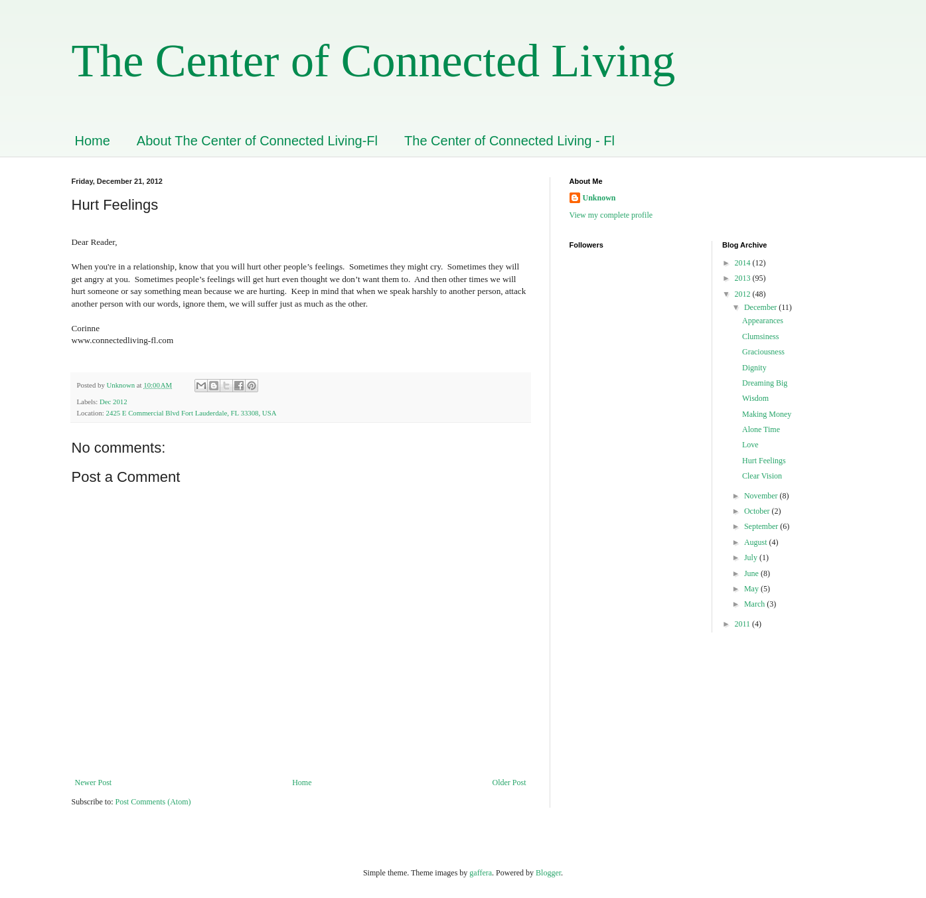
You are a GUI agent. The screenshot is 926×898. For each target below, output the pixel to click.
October (758, 511)
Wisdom (755, 398)
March (755, 604)
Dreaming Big (764, 383)
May (752, 588)
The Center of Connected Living (374, 60)
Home (92, 140)
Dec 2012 (113, 402)
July (751, 557)
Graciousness (763, 351)
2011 (744, 624)
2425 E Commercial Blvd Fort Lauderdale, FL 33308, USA (191, 413)
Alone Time (761, 429)
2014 (744, 262)
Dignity (754, 367)
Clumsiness (760, 336)
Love (750, 444)
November (762, 495)
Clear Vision (762, 476)
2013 (744, 278)
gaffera (480, 872)
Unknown (599, 197)
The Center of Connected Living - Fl (509, 140)
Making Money (766, 414)
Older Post (509, 782)
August (756, 542)
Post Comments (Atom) (153, 801)
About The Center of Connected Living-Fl (257, 140)
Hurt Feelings (764, 460)
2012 (744, 294)
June (752, 573)
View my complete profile (611, 215)
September (762, 526)
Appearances (762, 320)
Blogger (548, 872)
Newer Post (93, 782)
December (761, 307)
